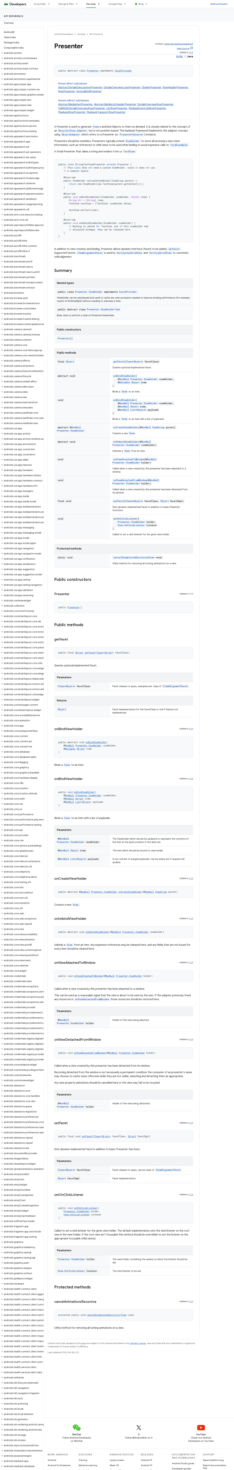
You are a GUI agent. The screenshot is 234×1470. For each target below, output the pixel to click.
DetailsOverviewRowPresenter (155, 104)
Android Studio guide (183, 1463)
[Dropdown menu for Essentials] (50, 4)
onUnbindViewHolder (125, 441)
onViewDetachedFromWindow (130, 480)
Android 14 (146, 1465)
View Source (183, 48)
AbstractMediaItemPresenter (75, 104)
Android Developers (63, 34)
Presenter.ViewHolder (89, 291)
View (96, 126)
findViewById (178, 145)
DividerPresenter (151, 87)
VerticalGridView (160, 252)
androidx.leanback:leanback (178, 44)
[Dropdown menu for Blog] (147, 4)
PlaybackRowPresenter (71, 112)
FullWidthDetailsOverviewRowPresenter (81, 108)
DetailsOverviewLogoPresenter (122, 87)
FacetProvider (123, 70)
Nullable (124, 382)
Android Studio (219, 3)
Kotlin (179, 56)
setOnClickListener (125, 518)
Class (129, 361)
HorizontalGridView (129, 252)
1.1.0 (191, 52)
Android (52, 1460)
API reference (14, 16)
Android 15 (146, 1460)
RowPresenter (66, 91)
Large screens (117, 1460)
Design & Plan (66, 3)
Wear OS (114, 1465)
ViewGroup (158, 427)
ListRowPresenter (116, 108)
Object (70, 361)
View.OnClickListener (131, 525)
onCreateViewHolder (125, 427)
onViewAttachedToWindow (128, 459)
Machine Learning (88, 1465)
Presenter (93, 70)
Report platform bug (213, 1460)
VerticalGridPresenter (89, 91)
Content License (138, 1343)
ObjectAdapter (71, 134)
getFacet (118, 361)
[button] (21, 53)
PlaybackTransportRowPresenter (106, 112)
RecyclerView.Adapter (72, 130)
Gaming (83, 1460)
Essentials (40, 3)
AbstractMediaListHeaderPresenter (115, 104)
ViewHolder (133, 141)
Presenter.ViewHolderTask (103, 309)
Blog (140, 3)
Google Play (115, 3)
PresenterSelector (131, 134)
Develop (81, 34)
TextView (129, 151)
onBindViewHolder (124, 375)
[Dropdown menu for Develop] (100, 4)
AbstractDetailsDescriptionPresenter (80, 87)
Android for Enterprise (59, 1465)
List (133, 409)
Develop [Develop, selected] (91, 3)
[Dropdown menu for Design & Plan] (78, 4)
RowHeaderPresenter (175, 87)
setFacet (174, 248)
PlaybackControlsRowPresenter (147, 108)
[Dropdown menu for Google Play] (126, 4)
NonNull (124, 379)
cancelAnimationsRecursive (130, 557)
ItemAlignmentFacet (90, 252)
